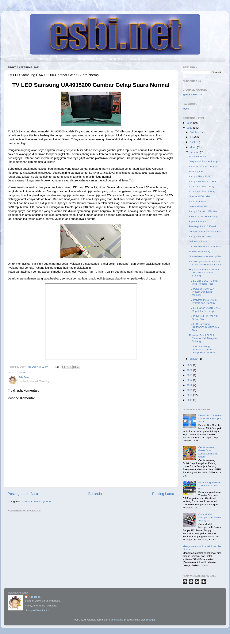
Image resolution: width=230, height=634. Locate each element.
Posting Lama (163, 494)
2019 (190, 370)
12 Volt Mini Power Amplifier (205, 246)
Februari (195, 152)
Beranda (12, 58)
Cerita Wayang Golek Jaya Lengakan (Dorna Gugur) (208, 452)
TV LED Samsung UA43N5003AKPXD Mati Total (204, 327)
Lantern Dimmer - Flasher (203, 166)
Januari (194, 358)
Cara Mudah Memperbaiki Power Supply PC (209, 517)
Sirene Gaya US (198, 206)
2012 (190, 385)
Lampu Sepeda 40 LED (202, 181)
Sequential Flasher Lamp (203, 161)
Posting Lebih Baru (23, 494)
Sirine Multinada (198, 241)
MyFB (186, 108)
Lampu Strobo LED (200, 236)
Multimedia (45, 58)
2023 (190, 127)
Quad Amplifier (197, 201)
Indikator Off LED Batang (203, 216)
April (193, 142)
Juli (192, 137)
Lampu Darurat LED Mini (203, 211)
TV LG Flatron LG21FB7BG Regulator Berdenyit (205, 309)
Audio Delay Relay (199, 251)
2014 (190, 380)
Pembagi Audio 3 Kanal (202, 226)
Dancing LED (196, 171)
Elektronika (65, 58)
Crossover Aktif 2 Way (201, 186)
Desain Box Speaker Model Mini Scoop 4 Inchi (210, 418)
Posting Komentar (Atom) (36, 501)
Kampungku (116, 58)
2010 (190, 395)
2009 (190, 400)
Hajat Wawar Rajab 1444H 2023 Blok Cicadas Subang (204, 272)
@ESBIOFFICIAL (193, 94)
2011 (190, 390)
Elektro (21, 372)
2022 (190, 365)
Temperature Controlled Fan (205, 231)
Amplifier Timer (197, 156)
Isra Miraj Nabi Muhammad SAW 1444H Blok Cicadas (205, 263)
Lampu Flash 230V (200, 176)
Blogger (150, 619)
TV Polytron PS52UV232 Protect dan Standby (203, 301)
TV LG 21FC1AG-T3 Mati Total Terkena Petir (203, 282)
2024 (190, 122)
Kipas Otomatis (198, 221)
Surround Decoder (199, 196)
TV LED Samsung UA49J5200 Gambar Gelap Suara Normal (202, 349)
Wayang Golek (138, 58)
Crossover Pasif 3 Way (202, 191)
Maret (193, 147)
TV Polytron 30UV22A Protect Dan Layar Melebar (201, 291)
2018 (190, 375)
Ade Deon (34, 596)
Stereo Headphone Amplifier (205, 256)
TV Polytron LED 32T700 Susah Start (203, 318)
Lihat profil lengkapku (37, 610)
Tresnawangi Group (90, 58)
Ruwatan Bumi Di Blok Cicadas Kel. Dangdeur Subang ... (203, 338)
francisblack (116, 619)
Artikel (28, 58)
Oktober (195, 132)
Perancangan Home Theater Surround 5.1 (209, 485)
